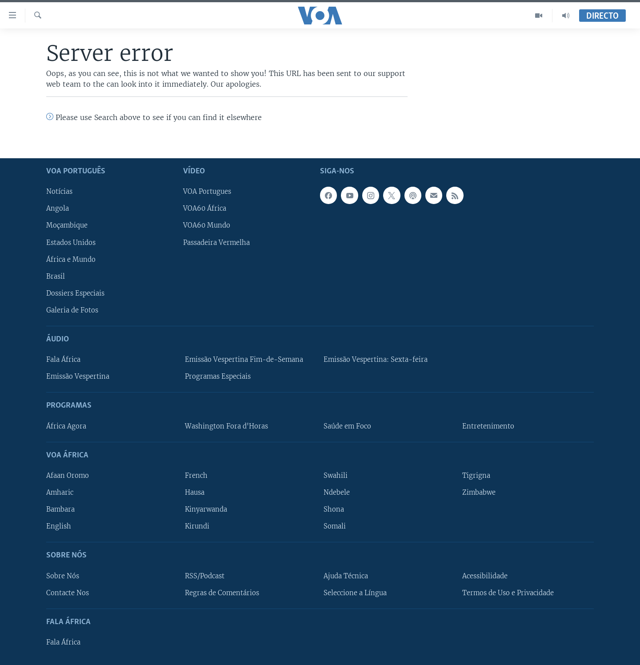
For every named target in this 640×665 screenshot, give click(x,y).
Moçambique (67, 225)
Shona (334, 509)
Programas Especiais (218, 377)
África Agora (66, 426)
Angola (57, 208)
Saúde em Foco (347, 426)
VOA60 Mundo (206, 225)
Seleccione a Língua (355, 593)
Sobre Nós (62, 576)
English (58, 526)
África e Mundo (71, 259)
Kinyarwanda (206, 509)
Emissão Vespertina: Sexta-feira (376, 360)
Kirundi (197, 526)
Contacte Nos (67, 593)
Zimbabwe (479, 493)
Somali (335, 526)
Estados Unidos (71, 242)
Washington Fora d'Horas (226, 426)
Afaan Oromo (67, 476)
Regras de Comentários (222, 593)
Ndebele (337, 493)
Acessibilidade (485, 576)
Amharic (59, 493)
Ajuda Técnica (346, 576)
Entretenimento (488, 426)
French (196, 476)
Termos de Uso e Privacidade (508, 593)
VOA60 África (204, 208)
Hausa (194, 493)
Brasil (55, 276)
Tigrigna (476, 476)
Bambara (60, 509)
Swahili (336, 476)
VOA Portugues (207, 192)
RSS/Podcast (204, 576)
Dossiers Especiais (75, 293)
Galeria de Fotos (72, 310)
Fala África (63, 360)
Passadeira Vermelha (216, 242)
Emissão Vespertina (77, 377)
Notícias (59, 192)
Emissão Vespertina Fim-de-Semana (244, 360)
